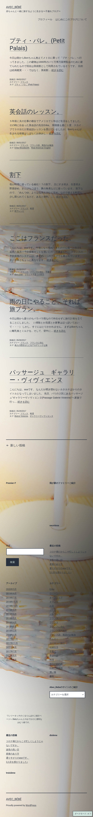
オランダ (54, 601)
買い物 (53, 672)
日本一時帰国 (56, 668)
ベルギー (54, 639)
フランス (24, 82)
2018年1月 (11, 635)
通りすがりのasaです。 (61, 568)
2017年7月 (11, 651)
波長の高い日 (56, 560)
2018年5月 (11, 618)
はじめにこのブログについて (71, 19)
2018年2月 (11, 630)
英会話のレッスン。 (36, 111)
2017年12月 (12, 639)
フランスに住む (37, 272)
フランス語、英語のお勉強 (41, 145)
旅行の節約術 (56, 664)
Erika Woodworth (22, 148)
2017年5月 (11, 659)
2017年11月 (12, 643)
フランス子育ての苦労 (34, 274)
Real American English (41, 148)
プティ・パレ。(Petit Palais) (27, 85)
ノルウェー (55, 614)
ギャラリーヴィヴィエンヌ (41, 416)
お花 (52, 606)
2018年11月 (12, 601)
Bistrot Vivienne (21, 416)
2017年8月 (11, 647)
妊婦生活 (54, 647)
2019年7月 (11, 597)
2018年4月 (11, 622)
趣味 (52, 676)
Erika (52, 589)
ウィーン (54, 593)
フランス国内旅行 (58, 630)
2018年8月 (11, 610)
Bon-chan (19, 274)
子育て (48, 272)
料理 (32, 208)
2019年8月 (11, 593)
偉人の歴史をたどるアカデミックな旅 (31, 345)
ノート (53, 610)
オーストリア (56, 597)
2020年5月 (11, 589)
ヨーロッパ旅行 (57, 643)
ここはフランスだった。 (42, 238)
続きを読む (57, 70)
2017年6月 (11, 655)
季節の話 (54, 655)
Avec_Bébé (13, 7)
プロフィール (45, 19)
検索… (9, 545)
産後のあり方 (56, 564)
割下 (15, 174)
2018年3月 (11, 626)
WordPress (31, 805)
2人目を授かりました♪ (60, 572)
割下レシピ (19, 211)
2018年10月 (12, 606)
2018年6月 (11, 614)
